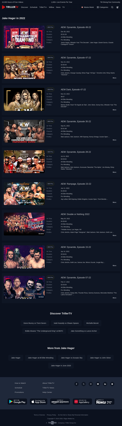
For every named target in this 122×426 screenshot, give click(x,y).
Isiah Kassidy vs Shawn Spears (66, 323)
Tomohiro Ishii (101, 73)
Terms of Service (39, 415)
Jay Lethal (64, 199)
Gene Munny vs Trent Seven (34, 323)
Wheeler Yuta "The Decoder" (79, 42)
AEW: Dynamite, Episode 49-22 (76, 27)
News (58, 7)
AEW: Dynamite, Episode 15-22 (76, 247)
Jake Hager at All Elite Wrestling (40, 358)
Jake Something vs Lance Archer (84, 331)
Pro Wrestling (65, 40)
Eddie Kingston (83, 199)
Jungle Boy (99, 262)
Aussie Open (103, 137)
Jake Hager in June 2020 (61, 366)
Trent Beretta (102, 199)
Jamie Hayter (65, 42)
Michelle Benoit (92, 323)
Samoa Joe (81, 262)
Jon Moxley (106, 167)
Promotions (19, 392)
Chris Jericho (65, 73)
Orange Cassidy (75, 73)
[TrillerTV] (10, 7)
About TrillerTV (48, 383)
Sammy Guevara (94, 293)
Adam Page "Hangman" (78, 232)
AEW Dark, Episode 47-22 (73, 89)
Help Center (47, 392)
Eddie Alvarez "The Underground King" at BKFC (44, 331)
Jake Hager (94, 42)
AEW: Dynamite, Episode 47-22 (76, 57)
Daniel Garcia (102, 42)
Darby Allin (73, 293)
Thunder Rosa (83, 293)
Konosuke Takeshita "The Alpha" (90, 167)
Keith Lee (109, 232)
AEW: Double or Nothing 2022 (75, 214)
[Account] (117, 7)
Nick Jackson (74, 137)
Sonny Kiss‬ (99, 105)
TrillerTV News (48, 388)
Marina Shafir (65, 105)
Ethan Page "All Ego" (89, 73)
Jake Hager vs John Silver (100, 358)
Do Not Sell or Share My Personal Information (73, 415)
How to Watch (20, 383)
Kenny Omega (94, 137)
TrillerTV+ (43, 7)
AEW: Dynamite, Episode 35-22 (76, 121)
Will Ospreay (84, 137)
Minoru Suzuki (90, 262)
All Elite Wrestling (66, 37)
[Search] (112, 7)
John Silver (91, 105)
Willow (51, 7)
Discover (24, 7)
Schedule (33, 7)
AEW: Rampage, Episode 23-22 (76, 184)
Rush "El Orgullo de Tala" (78, 105)
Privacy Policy (51, 415)
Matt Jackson (65, 137)
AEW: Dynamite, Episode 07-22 (76, 277)
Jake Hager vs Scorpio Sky (71, 358)
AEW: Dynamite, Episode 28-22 (76, 152)
